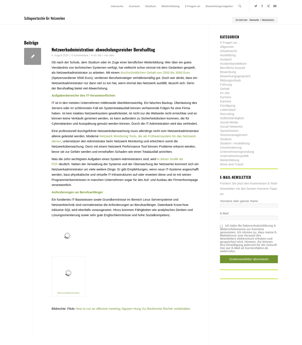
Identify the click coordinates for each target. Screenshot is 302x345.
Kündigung (227, 105)
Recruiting (227, 114)
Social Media (229, 122)
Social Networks (231, 126)
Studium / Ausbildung (235, 143)
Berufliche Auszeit (232, 67)
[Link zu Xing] (268, 6)
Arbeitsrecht (228, 51)
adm (111, 55)
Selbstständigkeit (232, 118)
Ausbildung (228, 55)
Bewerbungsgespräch (235, 76)
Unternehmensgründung (237, 151)
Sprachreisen (229, 130)
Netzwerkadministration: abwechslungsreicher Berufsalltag (103, 49)
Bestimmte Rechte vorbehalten (168, 308)
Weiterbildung (229, 160)
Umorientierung (231, 147)
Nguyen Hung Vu (134, 308)
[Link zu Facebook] (262, 6)
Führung (226, 84)
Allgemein (227, 46)
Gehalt (224, 88)
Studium (226, 139)
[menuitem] (117, 6)
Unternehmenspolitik (234, 156)
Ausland (225, 59)
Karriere (225, 97)
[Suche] (240, 6)
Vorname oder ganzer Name (239, 201)
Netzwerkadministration (68, 292)
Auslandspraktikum (233, 63)
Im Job (97, 55)
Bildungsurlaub (230, 80)
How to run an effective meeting (98, 308)
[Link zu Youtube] (275, 6)
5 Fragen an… (230, 42)
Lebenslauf (227, 109)
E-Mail (224, 213)
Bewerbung (228, 72)
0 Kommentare (80, 55)
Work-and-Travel (231, 164)
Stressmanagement (233, 135)
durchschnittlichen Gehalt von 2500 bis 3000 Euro (155, 72)
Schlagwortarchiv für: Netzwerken (44, 18)
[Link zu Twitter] (256, 6)
